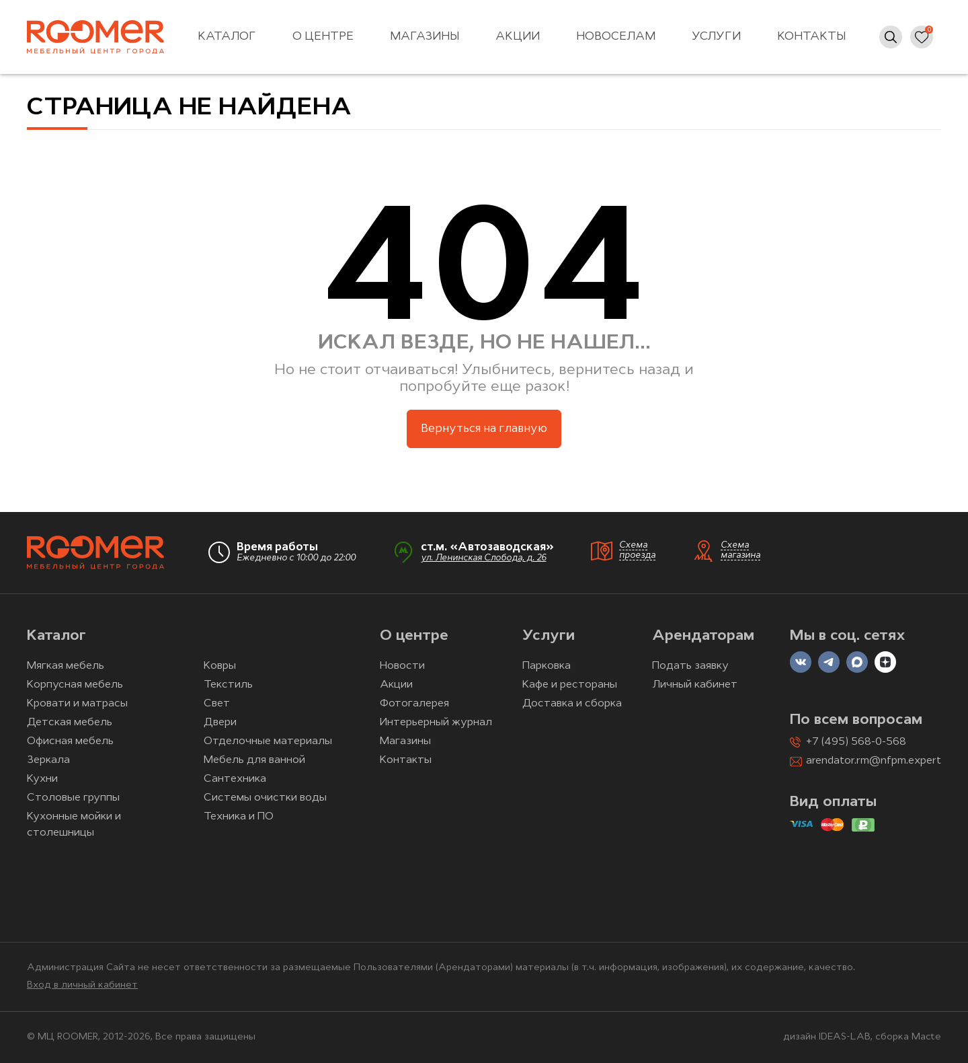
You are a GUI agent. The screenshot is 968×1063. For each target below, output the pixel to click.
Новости (402, 666)
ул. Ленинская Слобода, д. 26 (484, 558)
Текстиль (228, 685)
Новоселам (615, 36)
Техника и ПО (239, 816)
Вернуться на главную (484, 429)
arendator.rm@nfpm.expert (873, 761)
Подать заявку (690, 666)
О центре (323, 36)
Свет (217, 703)
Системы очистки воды (265, 798)
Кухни (42, 779)
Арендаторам (703, 636)
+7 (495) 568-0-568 (856, 742)
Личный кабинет (694, 685)
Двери (220, 722)
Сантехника (235, 779)
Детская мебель (69, 722)
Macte (926, 1037)
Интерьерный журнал (436, 722)
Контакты (811, 36)
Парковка (546, 666)
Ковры (220, 666)
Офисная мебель (70, 741)
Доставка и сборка (572, 703)
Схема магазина (740, 550)
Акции (517, 36)
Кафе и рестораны (569, 685)
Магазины (424, 36)
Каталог (227, 36)
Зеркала (48, 760)
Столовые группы (73, 798)
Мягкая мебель (65, 666)
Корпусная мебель (75, 685)
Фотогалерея (414, 703)
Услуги (716, 36)
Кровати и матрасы (77, 703)
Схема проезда (637, 550)
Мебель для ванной (254, 760)
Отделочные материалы (268, 741)
